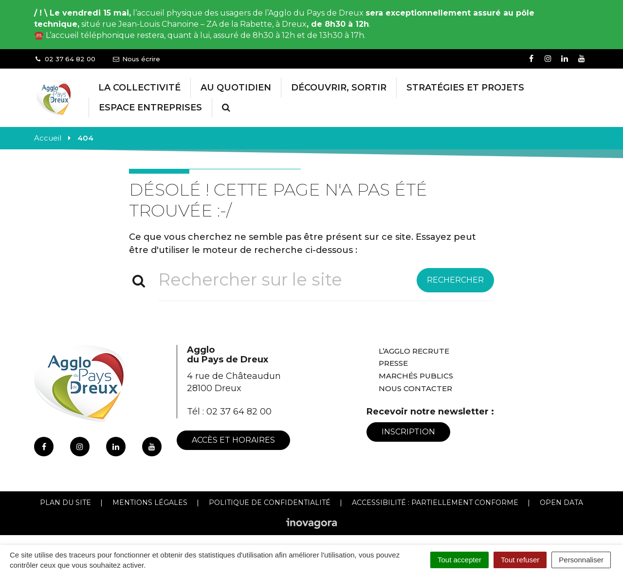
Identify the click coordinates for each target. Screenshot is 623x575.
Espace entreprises (150, 107)
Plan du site (65, 502)
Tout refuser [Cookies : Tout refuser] (520, 560)
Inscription (408, 431)
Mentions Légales (149, 502)
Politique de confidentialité (269, 502)
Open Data (561, 502)
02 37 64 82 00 (239, 411)
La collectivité (139, 87)
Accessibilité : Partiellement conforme (435, 502)
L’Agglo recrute (414, 351)
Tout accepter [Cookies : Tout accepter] (459, 560)
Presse (393, 363)
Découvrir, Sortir (338, 87)
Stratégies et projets (465, 87)
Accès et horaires (233, 440)
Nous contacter (415, 388)
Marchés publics (416, 375)
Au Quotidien (236, 87)
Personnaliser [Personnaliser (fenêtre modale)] (581, 560)
